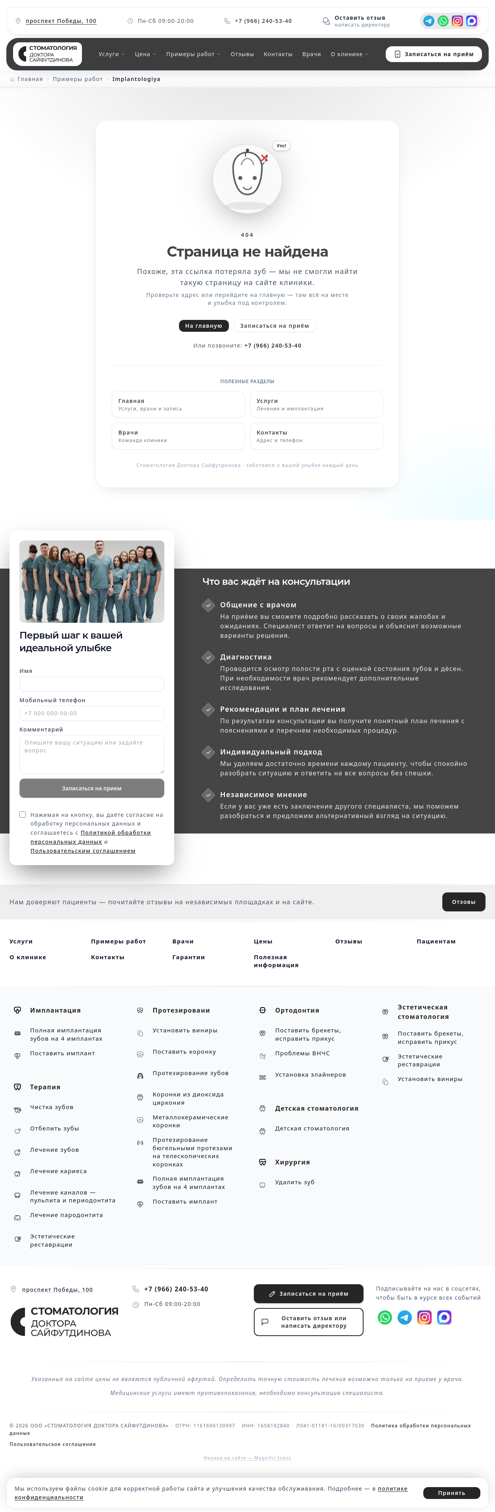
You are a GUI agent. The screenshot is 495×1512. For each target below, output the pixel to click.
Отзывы (242, 54)
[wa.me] (443, 21)
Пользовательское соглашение (53, 1444)
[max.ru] (471, 21)
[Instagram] (457, 21)
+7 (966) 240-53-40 (272, 345)
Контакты (278, 54)
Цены (263, 941)
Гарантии (188, 957)
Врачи (311, 54)
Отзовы (464, 901)
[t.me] (429, 21)
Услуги (21, 941)
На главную (204, 325)
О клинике (28, 957)
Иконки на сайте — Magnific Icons (247, 1458)
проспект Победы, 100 (61, 21)
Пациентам (436, 941)
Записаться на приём (275, 325)
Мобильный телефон (52, 700)
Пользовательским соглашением (83, 850)
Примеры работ (119, 941)
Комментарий (41, 729)
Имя (26, 671)
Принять (452, 1493)
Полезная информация (276, 961)
